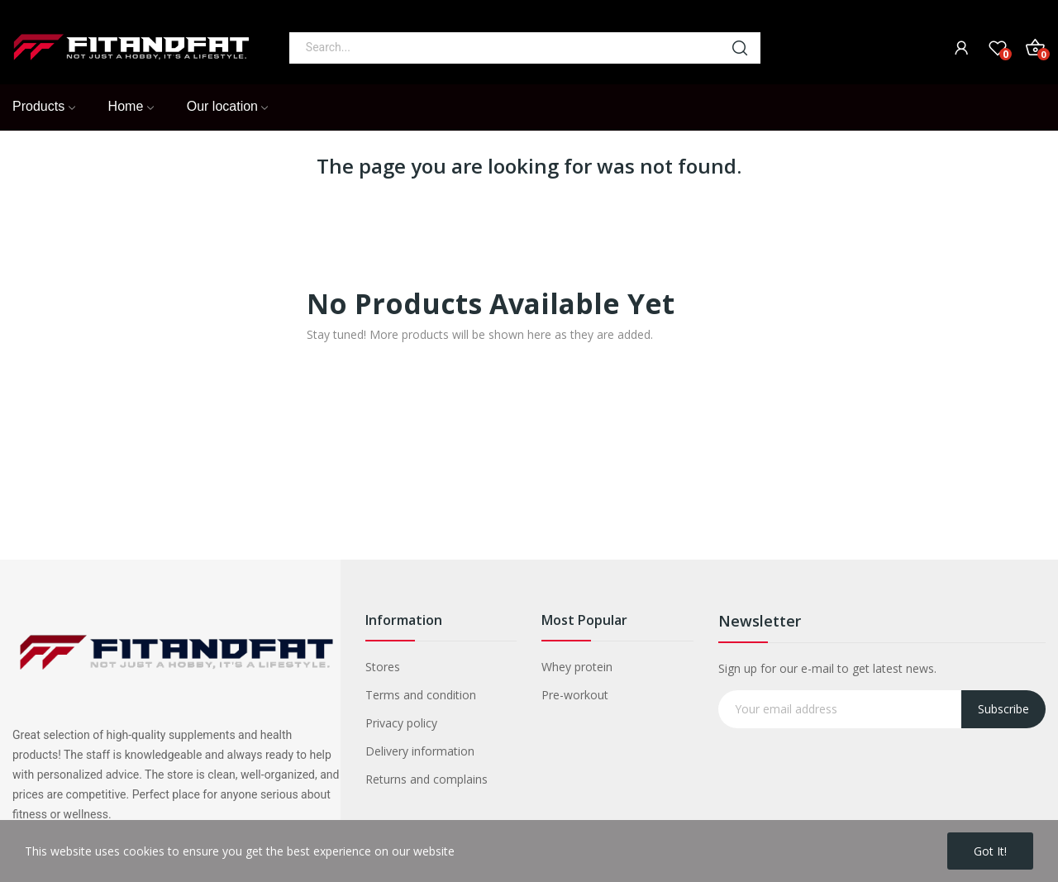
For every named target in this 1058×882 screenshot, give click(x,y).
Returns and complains (426, 779)
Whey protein (576, 667)
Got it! (990, 851)
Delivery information (419, 751)
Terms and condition (420, 695)
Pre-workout (574, 695)
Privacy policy (401, 723)
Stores (382, 667)
